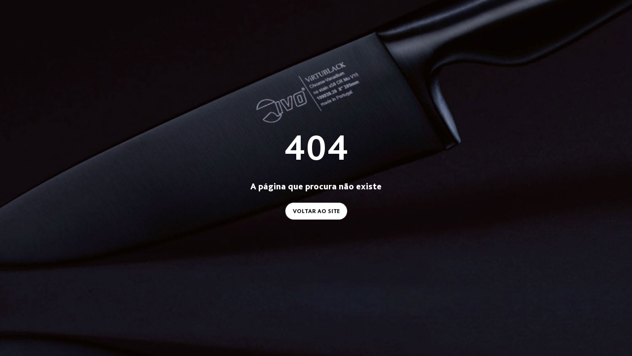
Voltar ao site (316, 211)
